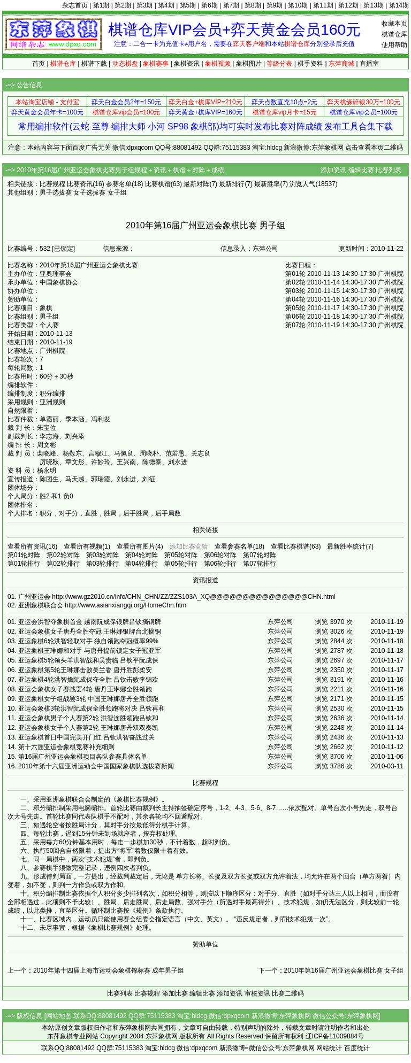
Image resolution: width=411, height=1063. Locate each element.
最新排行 (232, 184)
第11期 (323, 5)
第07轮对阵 (259, 555)
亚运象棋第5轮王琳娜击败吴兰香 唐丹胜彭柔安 (85, 670)
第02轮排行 (63, 563)
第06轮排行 (220, 563)
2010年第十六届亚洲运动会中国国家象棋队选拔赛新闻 (96, 766)
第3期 (144, 5)
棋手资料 (310, 63)
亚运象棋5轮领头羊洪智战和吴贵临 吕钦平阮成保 (88, 660)
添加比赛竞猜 (189, 546)
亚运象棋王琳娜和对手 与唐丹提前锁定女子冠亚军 (89, 650)
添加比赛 (175, 993)
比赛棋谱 (158, 184)
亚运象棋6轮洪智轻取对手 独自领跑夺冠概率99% (88, 641)
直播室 (369, 63)
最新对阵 (196, 184)
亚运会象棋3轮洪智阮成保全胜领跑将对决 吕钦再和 (91, 708)
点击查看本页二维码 (374, 147)
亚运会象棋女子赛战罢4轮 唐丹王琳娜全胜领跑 (85, 689)
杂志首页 (75, 5)
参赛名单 (119, 184)
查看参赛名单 (234, 546)
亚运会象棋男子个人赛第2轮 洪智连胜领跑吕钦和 (88, 718)
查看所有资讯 (26, 546)
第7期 (231, 5)
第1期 (101, 5)
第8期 (253, 5)
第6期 (209, 5)
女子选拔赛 (89, 192)
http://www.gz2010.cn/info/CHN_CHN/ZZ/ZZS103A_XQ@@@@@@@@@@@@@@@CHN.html (194, 596)
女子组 (117, 192)
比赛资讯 (80, 184)
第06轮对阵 (220, 555)
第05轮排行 (180, 563)
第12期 (348, 5)
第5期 (188, 5)
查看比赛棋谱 (290, 546)
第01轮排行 (23, 563)
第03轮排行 (102, 563)
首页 (38, 63)
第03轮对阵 (102, 555)
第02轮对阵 (63, 555)
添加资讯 (333, 170)
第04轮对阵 (141, 555)
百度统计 (357, 1048)
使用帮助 (394, 45)
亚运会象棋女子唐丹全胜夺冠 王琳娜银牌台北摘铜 (89, 631)
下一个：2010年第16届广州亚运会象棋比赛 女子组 (331, 970)
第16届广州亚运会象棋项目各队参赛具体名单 (82, 756)
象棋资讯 (187, 63)
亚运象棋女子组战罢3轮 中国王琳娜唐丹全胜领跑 (88, 699)
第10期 (298, 5)
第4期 (166, 5)
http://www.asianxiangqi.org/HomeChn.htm (125, 605)
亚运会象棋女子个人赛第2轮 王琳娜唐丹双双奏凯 (88, 727)
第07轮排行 (259, 563)
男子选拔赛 (56, 192)
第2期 (123, 5)
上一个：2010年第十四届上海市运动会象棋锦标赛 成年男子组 (95, 970)
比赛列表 (388, 170)
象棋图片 (249, 63)
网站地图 (59, 1016)
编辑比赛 (361, 170)
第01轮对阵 (23, 555)
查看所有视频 (83, 546)
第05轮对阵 (180, 555)
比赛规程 (52, 184)
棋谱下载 (94, 63)
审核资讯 (257, 993)
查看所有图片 (136, 546)
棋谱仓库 (394, 34)
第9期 (275, 5)
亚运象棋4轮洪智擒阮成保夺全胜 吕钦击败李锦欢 (88, 679)
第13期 (373, 5)
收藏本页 (394, 23)
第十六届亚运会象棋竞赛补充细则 (66, 747)
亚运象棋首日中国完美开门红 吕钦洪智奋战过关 (86, 737)
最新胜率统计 (346, 546)
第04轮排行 (141, 563)
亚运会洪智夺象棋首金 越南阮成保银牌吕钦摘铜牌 (89, 622)
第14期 (399, 5)
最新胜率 (267, 184)
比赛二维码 (288, 993)
